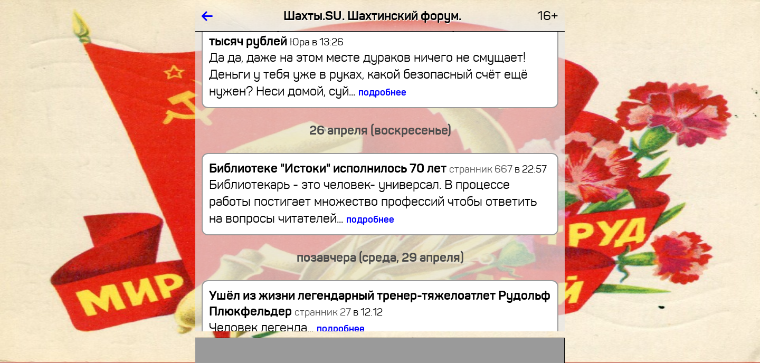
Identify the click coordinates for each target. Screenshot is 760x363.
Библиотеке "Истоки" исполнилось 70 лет (327, 168)
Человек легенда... (287, 328)
